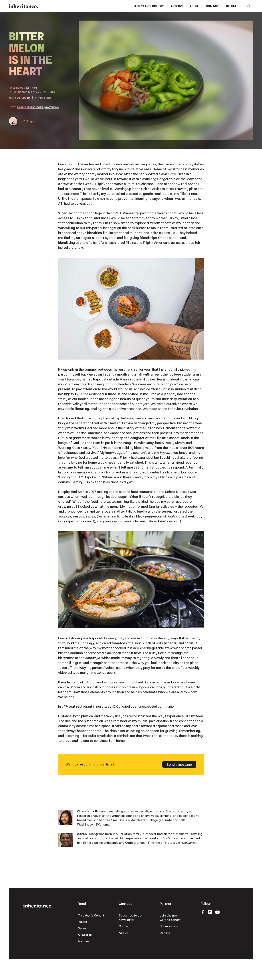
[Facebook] (203, 911)
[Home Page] (23, 6)
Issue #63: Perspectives (38, 107)
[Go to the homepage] (37, 905)
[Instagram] (210, 911)
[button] (248, 6)
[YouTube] (217, 911)
